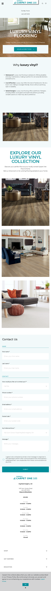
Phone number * (7, 392)
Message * (5, 439)
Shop (25, 551)
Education (25, 567)
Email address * (7, 404)
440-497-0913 (25, 14)
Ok (25, 584)
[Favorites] (45, 4)
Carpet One (6, 21)
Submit (25, 469)
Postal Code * (6, 416)
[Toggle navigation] (2, 3)
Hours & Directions (25, 49)
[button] (42, 4)
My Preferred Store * (8, 428)
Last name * (5, 363)
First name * (6, 351)
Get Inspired (25, 559)
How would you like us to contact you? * (14, 381)
